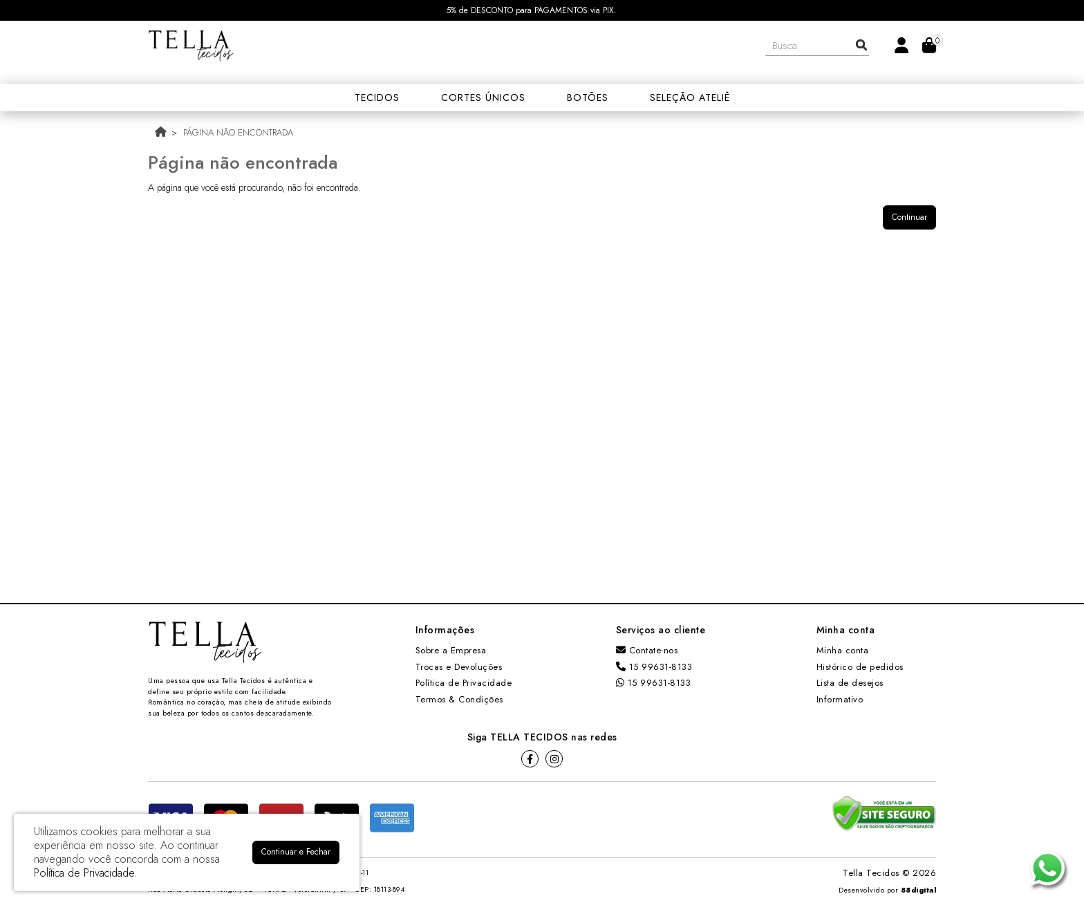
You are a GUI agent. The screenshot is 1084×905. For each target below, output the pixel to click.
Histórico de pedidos (860, 666)
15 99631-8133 (654, 666)
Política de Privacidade (463, 682)
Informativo (839, 699)
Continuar (909, 217)
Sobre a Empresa (451, 650)
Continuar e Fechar (295, 852)
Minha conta (842, 650)
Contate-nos (647, 650)
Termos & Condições (459, 699)
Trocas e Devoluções (459, 666)
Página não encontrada (238, 132)
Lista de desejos (850, 682)
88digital (919, 890)
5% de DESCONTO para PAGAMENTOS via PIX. (532, 10)
